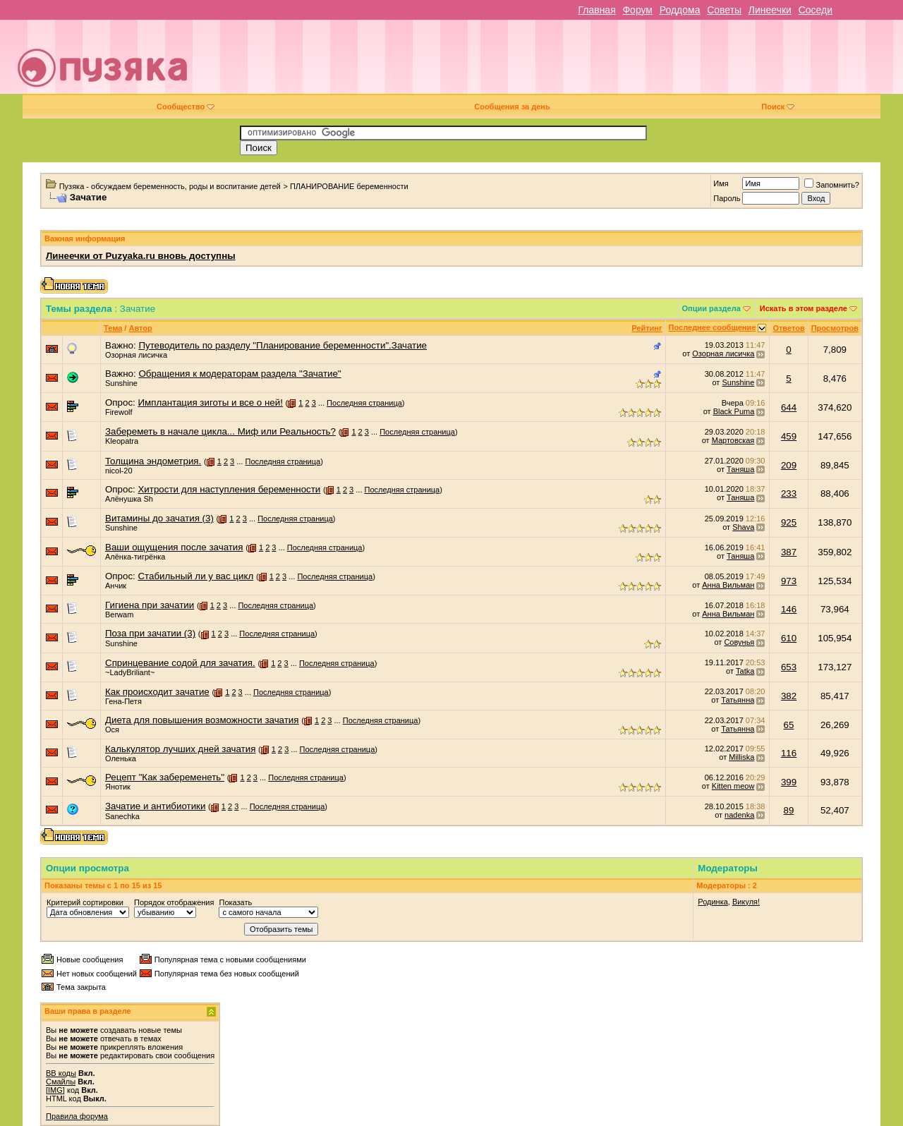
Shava (743, 527)
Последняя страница (364, 403)
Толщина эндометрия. (153, 461)
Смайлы (60, 1081)
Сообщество (185, 106)
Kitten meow (733, 786)
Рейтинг (646, 328)
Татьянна (737, 700)
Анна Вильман (728, 585)
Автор (140, 328)
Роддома (680, 10)
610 (788, 638)
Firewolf (119, 412)
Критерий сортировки (85, 902)
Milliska (741, 757)
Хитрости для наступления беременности (229, 489)
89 (789, 810)
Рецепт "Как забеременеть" (164, 777)
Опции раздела (711, 308)
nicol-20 (119, 470)
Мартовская (733, 440)
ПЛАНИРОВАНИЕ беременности (349, 186)
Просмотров (835, 328)
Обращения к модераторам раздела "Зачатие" (239, 373)
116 (788, 753)
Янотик (118, 786)
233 (788, 493)
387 (788, 552)
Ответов (788, 328)
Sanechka (122, 816)
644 (788, 407)
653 (788, 667)
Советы (724, 10)
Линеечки (770, 10)
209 (788, 465)
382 (788, 696)
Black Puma (734, 411)
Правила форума (77, 1116)
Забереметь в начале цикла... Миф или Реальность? (220, 431)
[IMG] (55, 1090)
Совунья (739, 642)
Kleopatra (121, 441)
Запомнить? (831, 185)
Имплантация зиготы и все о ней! (210, 402)
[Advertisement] (552, 62)
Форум (637, 10)
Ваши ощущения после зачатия (174, 547)
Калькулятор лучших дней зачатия (180, 749)
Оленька (120, 758)
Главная (596, 10)
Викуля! (746, 901)
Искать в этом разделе (803, 308)
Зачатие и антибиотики (155, 806)
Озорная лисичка (136, 355)
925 (788, 522)
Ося (112, 729)
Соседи (815, 10)
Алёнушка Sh (129, 499)
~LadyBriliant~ (129, 672)
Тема (113, 328)
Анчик (115, 585)
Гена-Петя (123, 701)
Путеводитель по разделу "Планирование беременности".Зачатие (282, 345)
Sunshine (121, 383)
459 (788, 436)
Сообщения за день (512, 106)
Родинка (713, 901)
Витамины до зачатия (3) (159, 518)
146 (788, 609)
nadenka (739, 815)
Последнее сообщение (712, 327)
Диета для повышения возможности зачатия (202, 720)
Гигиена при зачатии (149, 605)
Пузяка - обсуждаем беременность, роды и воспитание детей (170, 186)
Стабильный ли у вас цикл (195, 576)
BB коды (61, 1073)
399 (788, 782)
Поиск (777, 106)
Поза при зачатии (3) (150, 633)
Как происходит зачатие (157, 691)
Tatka (745, 671)
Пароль (726, 198)
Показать (235, 902)
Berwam (119, 614)
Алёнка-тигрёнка (135, 556)
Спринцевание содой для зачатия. (180, 663)
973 (788, 581)
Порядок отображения (174, 902)
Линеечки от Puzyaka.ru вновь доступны (141, 255)
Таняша (740, 469)
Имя (720, 183)
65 (789, 725)
